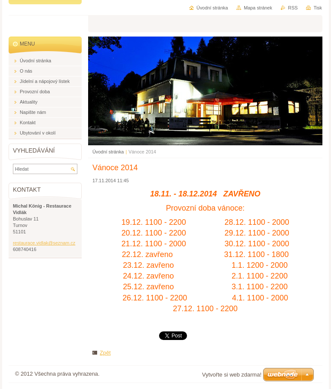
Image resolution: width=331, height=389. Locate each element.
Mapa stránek (258, 7)
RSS (292, 7)
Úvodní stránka (108, 151)
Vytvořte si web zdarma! (231, 374)
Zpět (105, 352)
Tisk (317, 7)
